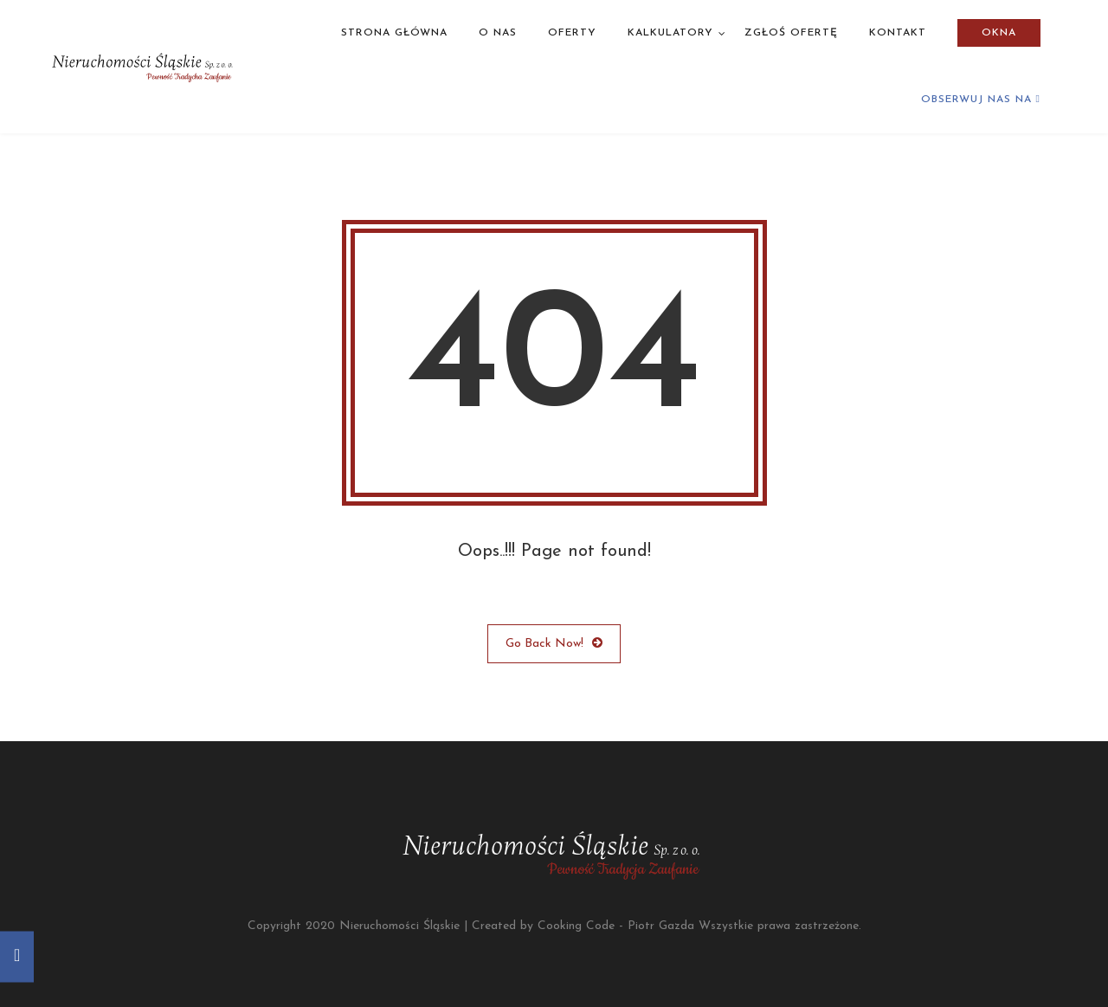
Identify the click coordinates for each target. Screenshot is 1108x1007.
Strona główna (394, 33)
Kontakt (897, 33)
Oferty (572, 33)
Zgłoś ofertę (791, 33)
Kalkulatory (670, 33)
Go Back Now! (554, 643)
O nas (498, 33)
